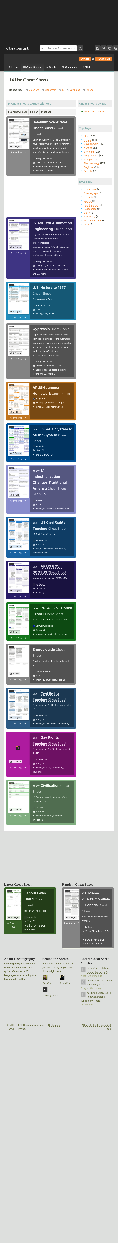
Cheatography (12, 963)
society (39, 815)
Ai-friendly (89, 216)
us (49, 313)
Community (69, 67)
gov (44, 592)
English (88, 171)
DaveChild (48, 983)
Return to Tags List (94, 111)
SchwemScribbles (44, 626)
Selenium (34, 89)
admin (30, 925)
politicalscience (55, 634)
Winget (87, 201)
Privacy (22, 1028)
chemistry (40, 680)
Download (74, 89)
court (49, 815)
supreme (57, 815)
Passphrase (90, 208)
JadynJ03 (40, 398)
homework (56, 407)
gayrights (37, 772)
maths (21, 979)
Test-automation (92, 220)
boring (62, 680)
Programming (91, 155)
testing (55, 166)
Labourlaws (90, 189)
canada (88, 939)
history (39, 313)
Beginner (89, 167)
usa (37, 548)
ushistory (51, 508)
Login (85, 58)
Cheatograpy (91, 193)
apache (39, 166)
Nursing (88, 147)
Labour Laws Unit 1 (97, 972)
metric (47, 454)
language (9, 979)
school (46, 407)
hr (35, 925)
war (95, 939)
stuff (48, 680)
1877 (54, 313)
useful (55, 680)
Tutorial (90, 89)
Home (13, 67)
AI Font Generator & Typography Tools (96, 996)
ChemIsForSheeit (44, 671)
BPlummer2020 (43, 305)
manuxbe (40, 446)
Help (87, 67)
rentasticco (32, 917)
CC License (54, 1025)
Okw (86, 224)
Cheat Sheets (32, 67)
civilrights (48, 548)
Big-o (87, 212)
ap (37, 592)
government (41, 634)
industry (41, 925)
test (54, 269)
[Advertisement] (38, 21)
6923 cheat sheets (17, 967)
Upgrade (88, 197)
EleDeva (39, 807)
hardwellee (93, 992)
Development (91, 143)
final (45, 313)
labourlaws (29, 929)
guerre (101, 939)
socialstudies (63, 508)
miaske (39, 500)
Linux (87, 136)
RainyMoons (41, 540)
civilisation (38, 820)
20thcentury (60, 548)
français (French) (93, 943)
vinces (90, 980)
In (63, 89)
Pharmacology (91, 163)
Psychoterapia (91, 205)
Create (51, 67)
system (39, 454)
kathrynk (89, 927)
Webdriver (50, 89)
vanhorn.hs (41, 584)
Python (87, 140)
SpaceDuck (66, 983)
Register (103, 58)
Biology (88, 159)
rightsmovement (40, 552)
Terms (10, 1028)
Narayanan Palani (44, 158)
